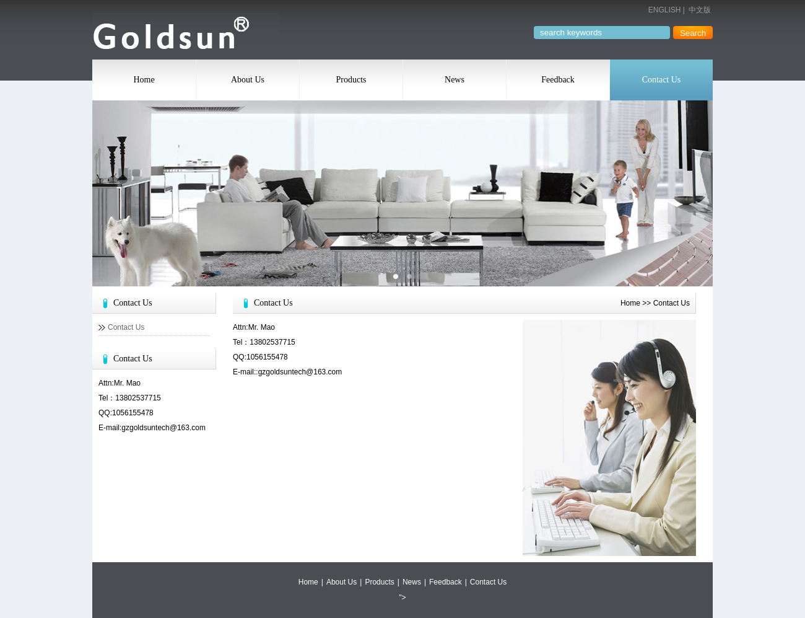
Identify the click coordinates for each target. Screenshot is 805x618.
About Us (247, 79)
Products (351, 79)
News (454, 79)
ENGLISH (664, 10)
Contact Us (661, 79)
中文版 (700, 10)
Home (143, 79)
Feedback (558, 79)
